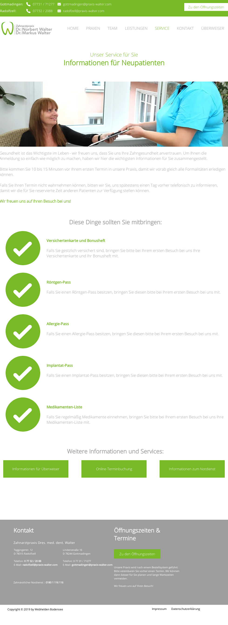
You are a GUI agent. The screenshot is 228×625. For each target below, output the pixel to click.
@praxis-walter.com (45, 564)
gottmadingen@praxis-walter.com (92, 564)
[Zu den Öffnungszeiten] (206, 7)
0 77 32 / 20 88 (32, 561)
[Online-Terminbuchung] (114, 469)
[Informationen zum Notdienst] (192, 469)
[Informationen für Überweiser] (35, 469)
